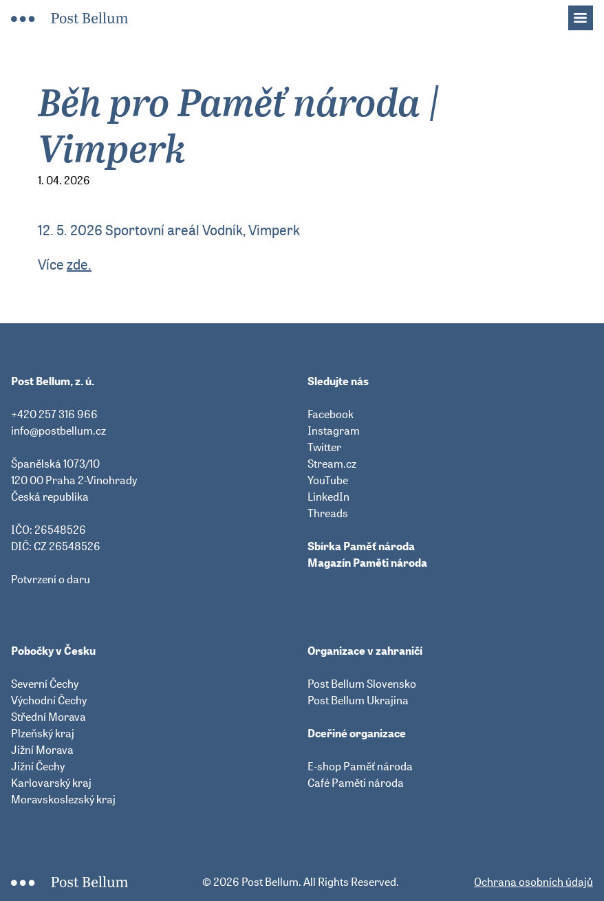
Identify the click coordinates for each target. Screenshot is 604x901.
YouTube (328, 480)
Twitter (324, 447)
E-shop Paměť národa (360, 766)
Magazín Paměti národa (367, 562)
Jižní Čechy (38, 766)
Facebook (331, 414)
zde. (79, 264)
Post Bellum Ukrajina (358, 700)
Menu (587, 13)
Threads (328, 513)
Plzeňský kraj (42, 733)
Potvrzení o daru (50, 579)
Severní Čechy (44, 683)
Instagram (334, 430)
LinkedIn (328, 496)
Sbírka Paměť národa (361, 546)
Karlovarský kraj (51, 782)
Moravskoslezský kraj (63, 799)
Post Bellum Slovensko (362, 683)
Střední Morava (48, 716)
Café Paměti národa (356, 782)
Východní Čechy (49, 700)
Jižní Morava (42, 749)
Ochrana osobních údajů (533, 881)
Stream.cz (332, 463)
